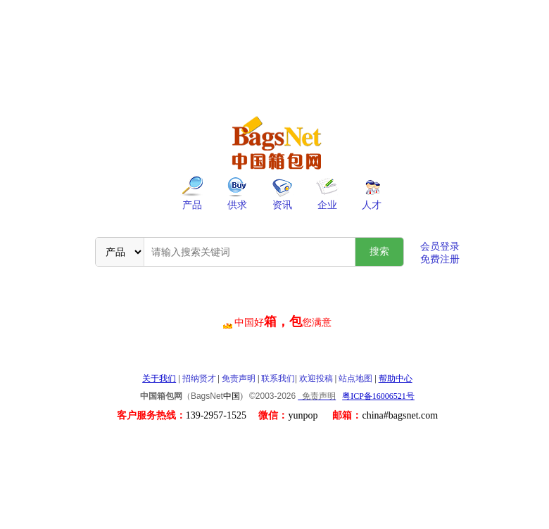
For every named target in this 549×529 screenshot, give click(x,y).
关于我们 (159, 378)
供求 (237, 205)
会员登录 (440, 246)
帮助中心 (395, 378)
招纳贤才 (199, 378)
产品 (192, 205)
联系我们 (278, 378)
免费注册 (440, 259)
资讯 (282, 205)
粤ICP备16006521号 (378, 396)
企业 (327, 205)
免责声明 (238, 378)
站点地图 (355, 378)
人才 (371, 205)
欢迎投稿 (316, 378)
